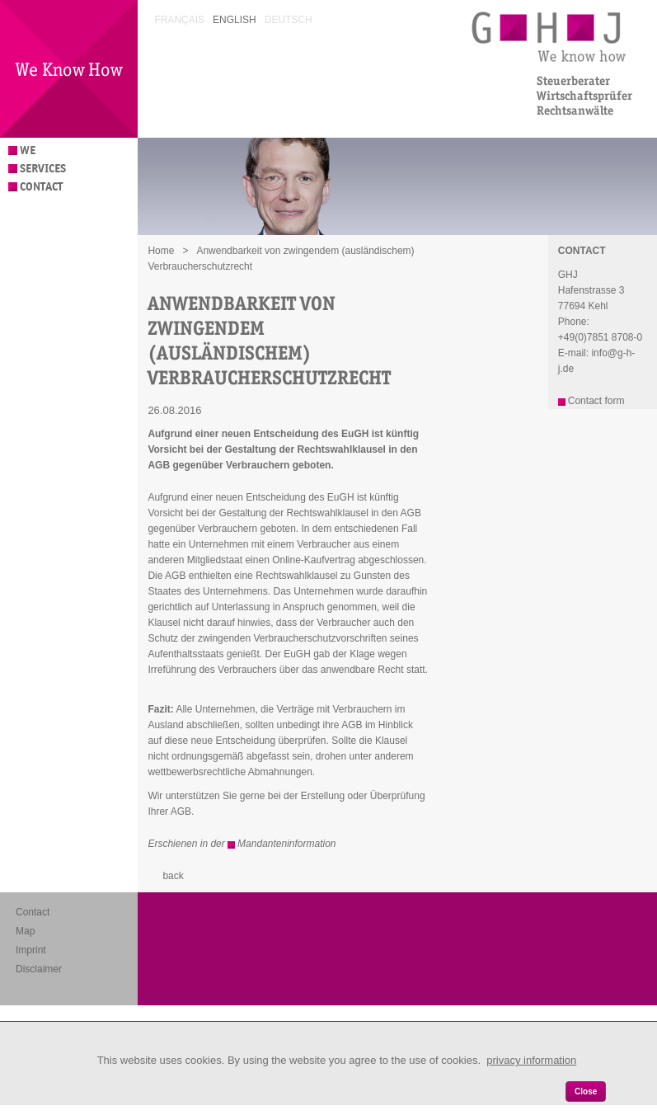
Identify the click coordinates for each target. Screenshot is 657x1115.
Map (25, 931)
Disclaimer (39, 969)
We (27, 150)
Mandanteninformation (286, 843)
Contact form (596, 401)
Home (161, 250)
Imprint (31, 950)
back (172, 876)
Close (586, 1091)
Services (43, 168)
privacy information (531, 1060)
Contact (41, 187)
